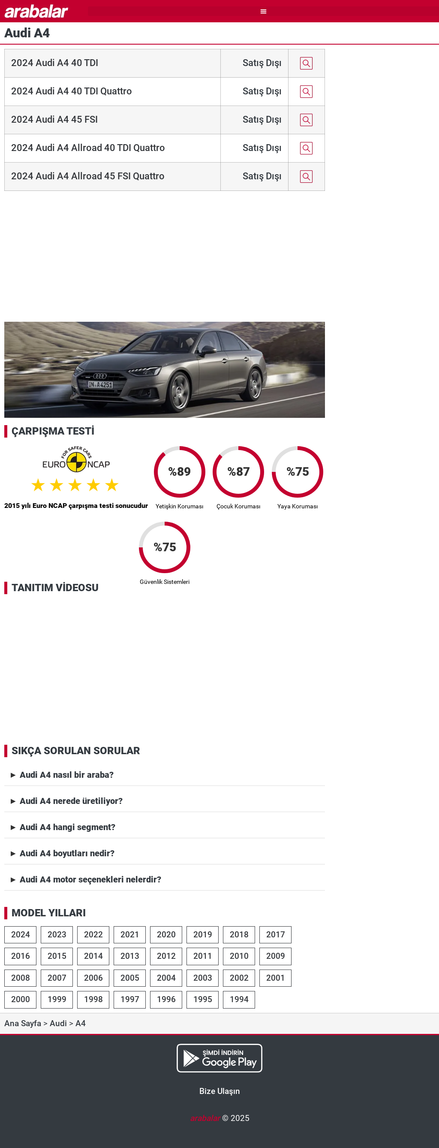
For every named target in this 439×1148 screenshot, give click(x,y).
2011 (202, 956)
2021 (129, 935)
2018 (239, 935)
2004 (166, 978)
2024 (20, 935)
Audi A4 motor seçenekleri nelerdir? (90, 879)
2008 (20, 978)
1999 (57, 999)
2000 (20, 999)
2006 (93, 978)
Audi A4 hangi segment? (67, 827)
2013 (129, 956)
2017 (275, 935)
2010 (239, 956)
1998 (93, 999)
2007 (57, 978)
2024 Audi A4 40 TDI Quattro (71, 91)
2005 (129, 978)
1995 (202, 999)
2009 (275, 956)
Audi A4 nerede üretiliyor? (71, 801)
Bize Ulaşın (219, 1091)
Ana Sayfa (22, 1023)
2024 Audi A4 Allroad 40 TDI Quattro (88, 147)
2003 (202, 978)
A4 (80, 1023)
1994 (239, 999)
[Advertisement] (164, 257)
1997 (129, 999)
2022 (93, 935)
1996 (166, 999)
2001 (275, 978)
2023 (57, 935)
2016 (20, 956)
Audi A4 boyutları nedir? (67, 853)
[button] (263, 11)
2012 (166, 956)
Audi (58, 1023)
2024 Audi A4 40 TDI (54, 62)
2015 (57, 956)
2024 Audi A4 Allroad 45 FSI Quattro (88, 176)
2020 (166, 935)
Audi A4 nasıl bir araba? (67, 775)
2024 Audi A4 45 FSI (54, 119)
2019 (202, 935)
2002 (239, 978)
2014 (93, 956)
